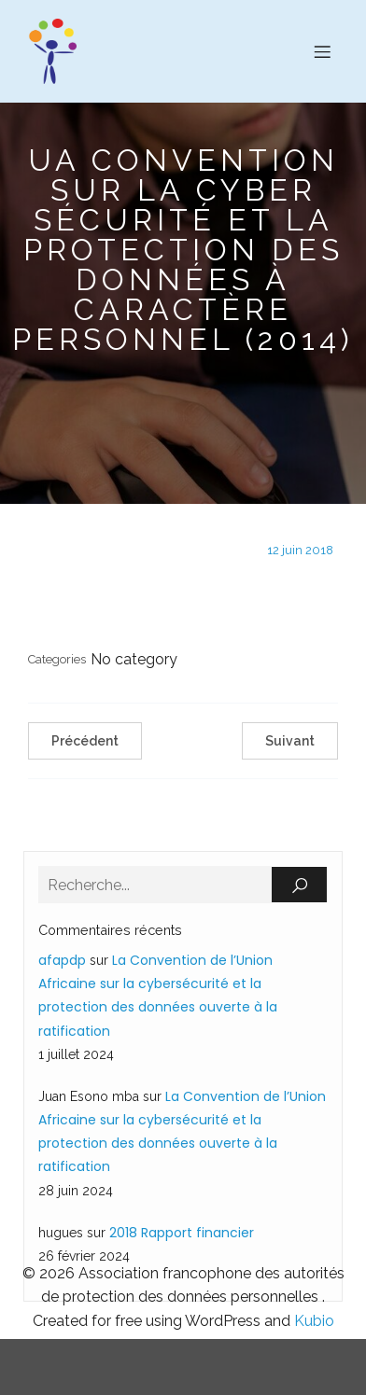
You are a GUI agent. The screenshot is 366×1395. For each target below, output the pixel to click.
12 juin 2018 (300, 550)
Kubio (314, 1321)
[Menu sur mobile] (322, 51)
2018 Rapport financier (181, 1232)
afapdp (62, 960)
